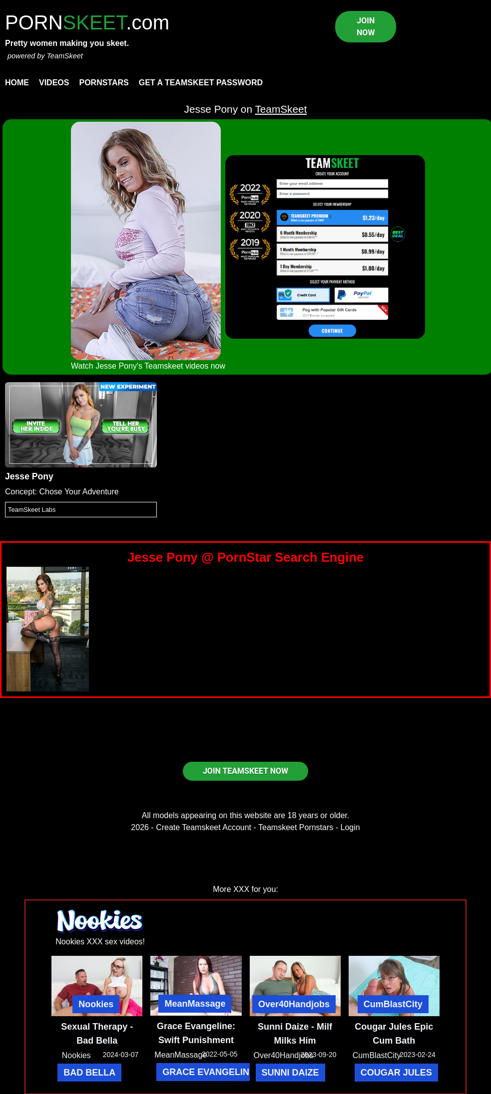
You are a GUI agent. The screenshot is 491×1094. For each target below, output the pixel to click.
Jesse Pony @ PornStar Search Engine (245, 557)
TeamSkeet (64, 56)
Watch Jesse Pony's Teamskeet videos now (148, 366)
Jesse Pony (29, 476)
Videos (54, 82)
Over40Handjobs (294, 1004)
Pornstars (103, 82)
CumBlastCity (393, 1004)
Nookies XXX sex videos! (100, 941)
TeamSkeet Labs (31, 509)
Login (350, 827)
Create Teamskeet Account (203, 827)
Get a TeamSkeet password (201, 82)
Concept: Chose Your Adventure (62, 491)
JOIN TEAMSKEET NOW (245, 771)
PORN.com (87, 22)
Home (17, 82)
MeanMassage (194, 1004)
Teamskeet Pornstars (295, 827)
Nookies (95, 1004)
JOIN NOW (366, 26)
